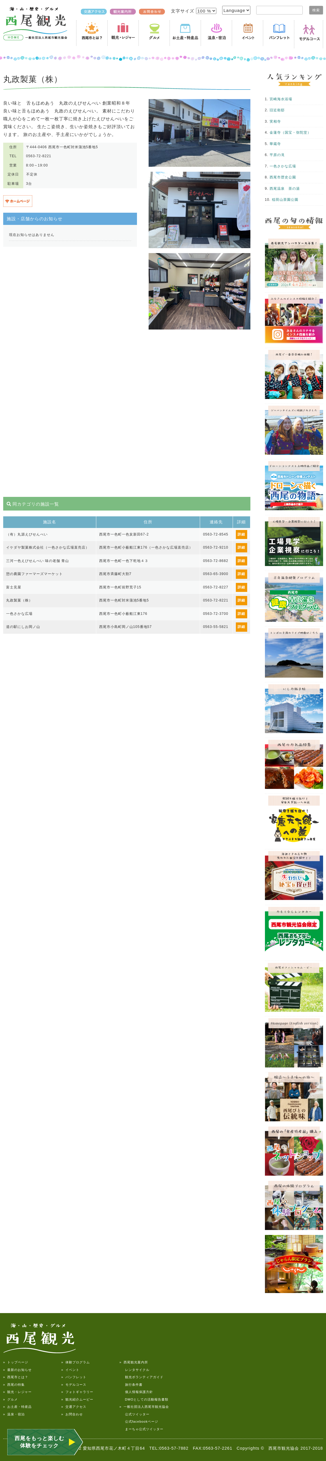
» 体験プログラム (75, 1362)
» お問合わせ (72, 1414)
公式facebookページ (139, 1421)
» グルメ (10, 1399)
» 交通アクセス (73, 1406)
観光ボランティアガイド (141, 1377)
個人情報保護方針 (136, 1392)
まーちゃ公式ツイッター (141, 1429)
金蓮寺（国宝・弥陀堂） (290, 132)
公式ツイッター (134, 1414)
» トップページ (15, 1362)
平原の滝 (277, 155)
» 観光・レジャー (17, 1392)
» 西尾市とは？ (15, 1377)
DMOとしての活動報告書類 (144, 1399)
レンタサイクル (134, 1370)
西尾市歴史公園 (283, 177)
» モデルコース (73, 1384)
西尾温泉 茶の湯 (285, 189)
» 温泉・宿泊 (14, 1414)
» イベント (70, 1370)
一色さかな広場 (283, 166)
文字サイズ (183, 10)
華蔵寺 (275, 144)
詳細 (241, 534)
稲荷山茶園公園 (285, 200)
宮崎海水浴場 (281, 99)
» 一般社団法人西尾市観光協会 (144, 1406)
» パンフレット (73, 1377)
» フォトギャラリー (77, 1392)
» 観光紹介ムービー (77, 1399)
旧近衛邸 (277, 110)
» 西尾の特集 (14, 1384)
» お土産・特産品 (17, 1406)
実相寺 (275, 121)
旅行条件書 (131, 1384)
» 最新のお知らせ (17, 1370)
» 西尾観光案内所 (134, 1362)
